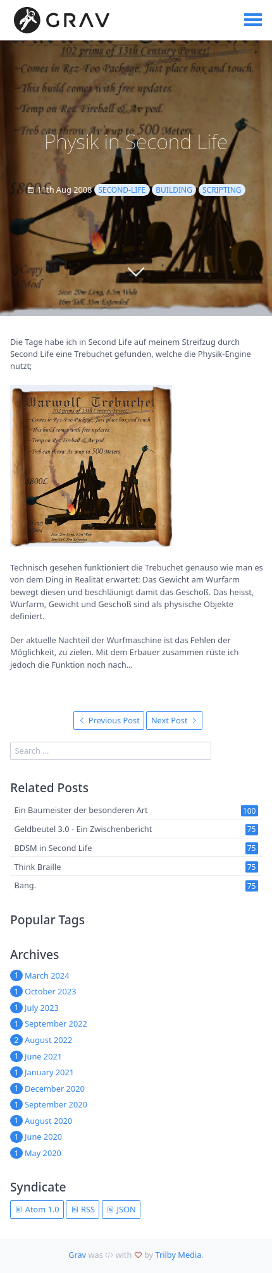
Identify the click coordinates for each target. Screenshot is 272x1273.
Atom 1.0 (37, 1209)
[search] (110, 751)
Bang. (25, 885)
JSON (121, 1209)
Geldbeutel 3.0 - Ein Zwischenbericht (83, 829)
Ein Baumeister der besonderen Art (80, 810)
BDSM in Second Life (53, 848)
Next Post (174, 720)
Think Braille (37, 866)
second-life (121, 189)
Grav (77, 1254)
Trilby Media (178, 1254)
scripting (222, 189)
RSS (83, 1209)
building (174, 189)
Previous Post (109, 720)
